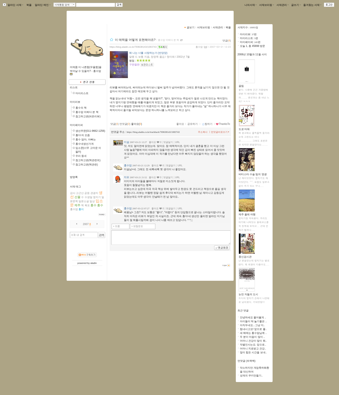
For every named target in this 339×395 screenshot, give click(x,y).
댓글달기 (168, 142)
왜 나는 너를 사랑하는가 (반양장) (148, 52)
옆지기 (97, 197)
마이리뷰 (75, 101)
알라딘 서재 (15, 4)
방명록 (74, 177)
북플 (29, 4)
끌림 (247, 84)
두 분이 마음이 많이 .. (252, 336)
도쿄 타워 (247, 128)
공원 (87, 193)
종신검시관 (247, 255)
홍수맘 (74, 209)
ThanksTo (223, 123)
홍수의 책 (81, 107)
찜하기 (207, 123)
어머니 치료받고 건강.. (253, 348)
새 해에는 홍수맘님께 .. (253, 333)
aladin (93, 263)
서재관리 (282, 4)
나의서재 (250, 4)
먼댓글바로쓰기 (220, 132)
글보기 (190, 27)
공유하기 (192, 123)
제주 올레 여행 (247, 213)
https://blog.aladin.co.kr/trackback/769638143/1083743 (153, 132)
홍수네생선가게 (85, 143)
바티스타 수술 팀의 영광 (253, 173)
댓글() (226, 40)
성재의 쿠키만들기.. (251, 375)
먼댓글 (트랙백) (246, 360)
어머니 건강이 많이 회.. (253, 340)
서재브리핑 (266, 4)
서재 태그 (75, 186)
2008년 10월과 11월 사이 (252, 54)
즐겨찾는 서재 (312, 4)
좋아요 (180, 123)
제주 (77, 205)
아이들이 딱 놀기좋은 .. (253, 321)
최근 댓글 (243, 310)
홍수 (93, 205)
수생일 (88, 197)
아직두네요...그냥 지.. (252, 325)
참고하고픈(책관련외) (88, 160)
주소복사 (202, 132)
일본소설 (84, 201)
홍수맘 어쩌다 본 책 (87, 112)
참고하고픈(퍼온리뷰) (88, 116)
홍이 (81, 209)
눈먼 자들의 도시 (248, 293)
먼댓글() (124, 123)
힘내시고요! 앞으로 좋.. (253, 329)
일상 (92, 201)
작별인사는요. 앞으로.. (253, 344)
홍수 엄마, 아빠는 (86, 139)
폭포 (87, 205)
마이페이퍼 (76, 125)
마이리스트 (82, 93)
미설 (126, 142)
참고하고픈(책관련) (87, 164)
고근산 (80, 193)
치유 (126, 177)
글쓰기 (296, 4)
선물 (77, 197)
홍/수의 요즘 (83, 135)
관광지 (94, 193)
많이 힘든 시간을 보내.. (253, 352)
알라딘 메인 (42, 4)
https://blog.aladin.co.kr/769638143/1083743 (133, 47)
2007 (86, 224)
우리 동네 (81, 155)
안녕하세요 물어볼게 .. (253, 317)
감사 (72, 193)
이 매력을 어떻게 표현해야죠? (135, 39)
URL (177, 142)
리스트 (74, 87)
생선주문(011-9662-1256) (90, 130)
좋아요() (136, 123)
